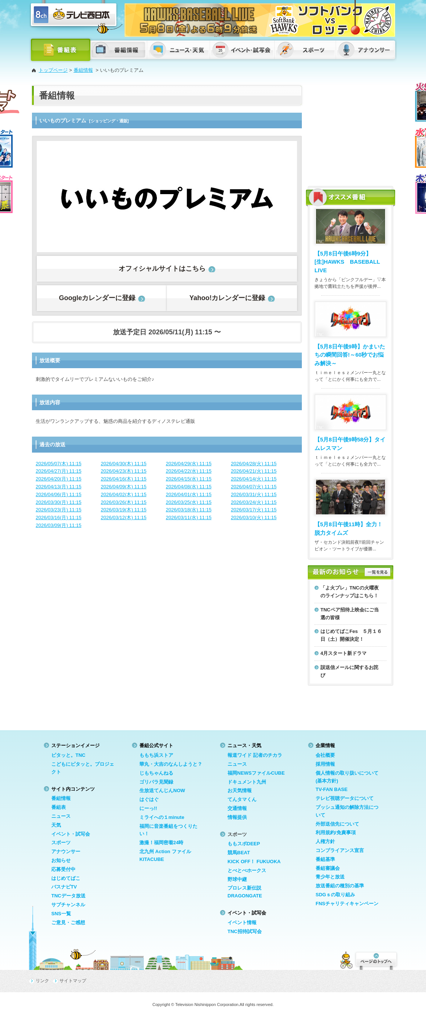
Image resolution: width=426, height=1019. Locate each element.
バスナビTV (64, 887)
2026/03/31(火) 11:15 (254, 494)
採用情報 (325, 764)
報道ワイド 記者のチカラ (254, 755)
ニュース (61, 816)
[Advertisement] (350, 132)
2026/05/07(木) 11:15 (58, 463)
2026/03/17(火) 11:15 (254, 509)
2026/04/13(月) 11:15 (58, 486)
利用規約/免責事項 (336, 832)
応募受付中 (63, 869)
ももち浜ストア (156, 755)
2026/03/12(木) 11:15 (123, 517)
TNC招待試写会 (244, 931)
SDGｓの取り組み (335, 894)
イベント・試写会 (70, 834)
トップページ (53, 70)
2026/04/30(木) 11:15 (123, 463)
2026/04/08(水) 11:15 (189, 486)
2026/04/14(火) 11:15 (254, 479)
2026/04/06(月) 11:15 (58, 494)
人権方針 (325, 841)
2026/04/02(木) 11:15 (123, 494)
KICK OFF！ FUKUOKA (254, 861)
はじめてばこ (65, 878)
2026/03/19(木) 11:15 (123, 509)
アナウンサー (65, 851)
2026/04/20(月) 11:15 (58, 479)
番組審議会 (328, 868)
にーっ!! (148, 808)
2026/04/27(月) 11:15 (58, 471)
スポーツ (61, 842)
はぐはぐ (149, 799)
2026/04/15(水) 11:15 (189, 479)
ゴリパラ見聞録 (156, 782)
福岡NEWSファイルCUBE (256, 773)
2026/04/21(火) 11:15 (254, 471)
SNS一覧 (61, 913)
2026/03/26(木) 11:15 (123, 502)
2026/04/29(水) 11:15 (189, 463)
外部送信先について (337, 824)
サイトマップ (72, 980)
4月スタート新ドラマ (343, 653)
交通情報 (237, 808)
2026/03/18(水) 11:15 (189, 509)
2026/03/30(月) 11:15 (58, 502)
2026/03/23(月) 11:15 (58, 509)
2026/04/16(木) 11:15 (123, 479)
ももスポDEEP (243, 843)
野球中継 (237, 879)
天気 (56, 825)
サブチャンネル (68, 904)
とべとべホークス (246, 870)
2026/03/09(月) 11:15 (58, 525)
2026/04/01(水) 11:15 (189, 494)
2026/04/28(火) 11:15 (254, 463)
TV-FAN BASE (332, 789)
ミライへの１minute (161, 817)
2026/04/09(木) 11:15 (123, 486)
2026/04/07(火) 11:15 (254, 486)
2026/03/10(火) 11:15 (254, 517)
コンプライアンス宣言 (340, 850)
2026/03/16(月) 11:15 (58, 517)
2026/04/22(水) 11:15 (189, 471)
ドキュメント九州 (246, 782)
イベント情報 (241, 922)
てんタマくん (241, 799)
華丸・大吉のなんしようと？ (170, 764)
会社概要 (325, 755)
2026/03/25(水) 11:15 (189, 502)
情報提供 (237, 817)
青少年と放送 (330, 877)
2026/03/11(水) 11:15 (189, 517)
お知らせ (61, 860)
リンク (42, 980)
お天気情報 (239, 790)
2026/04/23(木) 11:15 (123, 471)
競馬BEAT (238, 852)
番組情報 (83, 70)
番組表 (58, 807)
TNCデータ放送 (68, 896)
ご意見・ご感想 (68, 922)
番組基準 (325, 859)
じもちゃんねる (156, 773)
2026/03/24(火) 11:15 (254, 502)
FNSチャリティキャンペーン (347, 903)
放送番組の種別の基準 (340, 885)
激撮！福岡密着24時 (161, 842)
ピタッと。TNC (68, 755)
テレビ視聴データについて (345, 798)
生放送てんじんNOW (162, 790)
